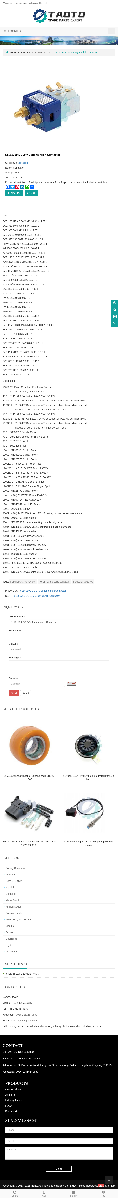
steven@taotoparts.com (24, 1020)
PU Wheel (11, 951)
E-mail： (13, 644)
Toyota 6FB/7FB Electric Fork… (22, 973)
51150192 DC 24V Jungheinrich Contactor (43, 590)
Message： (15, 657)
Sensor (9, 932)
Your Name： (16, 630)
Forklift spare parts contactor (54, 581)
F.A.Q (8, 1105)
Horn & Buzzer (14, 881)
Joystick (10, 887)
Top (103, 1193)
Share (15, 1193)
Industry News (13, 1100)
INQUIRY (14, 193)
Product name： (18, 616)
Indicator (10, 874)
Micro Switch (12, 900)
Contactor (40, 52)
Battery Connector (15, 868)
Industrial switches (83, 581)
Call (44, 1193)
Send (14, 693)
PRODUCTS (16, 1083)
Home (13, 52)
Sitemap (110, 1185)
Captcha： (15, 678)
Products (25, 52)
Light (8, 945)
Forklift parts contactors (23, 581)
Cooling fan (12, 938)
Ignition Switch (13, 906)
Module (10, 926)
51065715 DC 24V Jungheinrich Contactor (37, 595)
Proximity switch (14, 913)
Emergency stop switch (18, 919)
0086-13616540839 (26, 1014)
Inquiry (74, 1193)
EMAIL (31, 193)
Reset (25, 693)
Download (11, 1111)
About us (10, 1094)
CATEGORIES (12, 31)
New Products (13, 1089)
